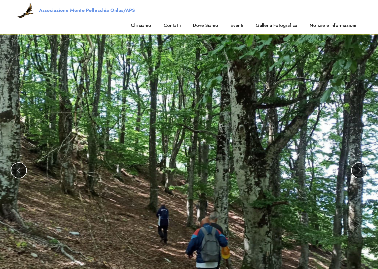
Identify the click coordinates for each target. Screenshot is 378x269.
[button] (19, 170)
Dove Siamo (205, 25)
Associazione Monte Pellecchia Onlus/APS (87, 10)
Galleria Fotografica (276, 25)
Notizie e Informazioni (333, 25)
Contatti (172, 25)
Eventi (237, 25)
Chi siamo (141, 25)
